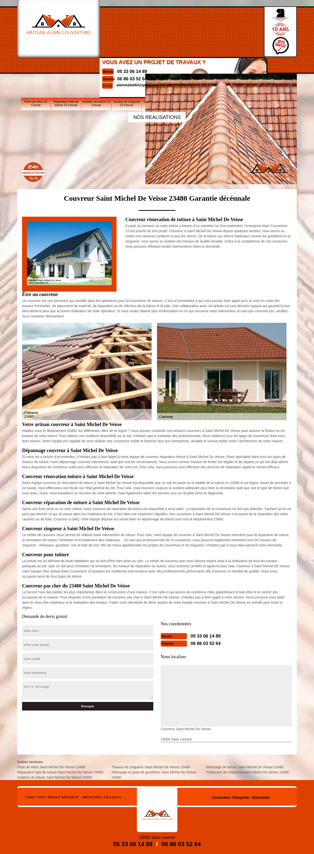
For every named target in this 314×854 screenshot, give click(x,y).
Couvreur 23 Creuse (157, 64)
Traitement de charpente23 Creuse (247, 66)
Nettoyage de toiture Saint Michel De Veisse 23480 (244, 767)
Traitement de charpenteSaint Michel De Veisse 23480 (247, 772)
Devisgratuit (192, 29)
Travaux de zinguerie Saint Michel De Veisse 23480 (151, 767)
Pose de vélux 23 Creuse (36, 66)
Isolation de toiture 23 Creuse (96, 66)
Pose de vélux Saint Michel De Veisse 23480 (51, 767)
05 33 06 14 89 (125, 24)
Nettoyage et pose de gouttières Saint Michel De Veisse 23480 (154, 774)
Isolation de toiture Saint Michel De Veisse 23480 (54, 777)
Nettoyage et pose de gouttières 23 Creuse (187, 66)
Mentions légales (102, 797)
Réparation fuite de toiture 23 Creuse (66, 66)
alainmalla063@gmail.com (130, 38)
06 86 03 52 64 (125, 31)
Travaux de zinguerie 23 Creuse (126, 66)
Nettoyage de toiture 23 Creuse (217, 66)
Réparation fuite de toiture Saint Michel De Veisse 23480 (60, 772)
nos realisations (157, 117)
